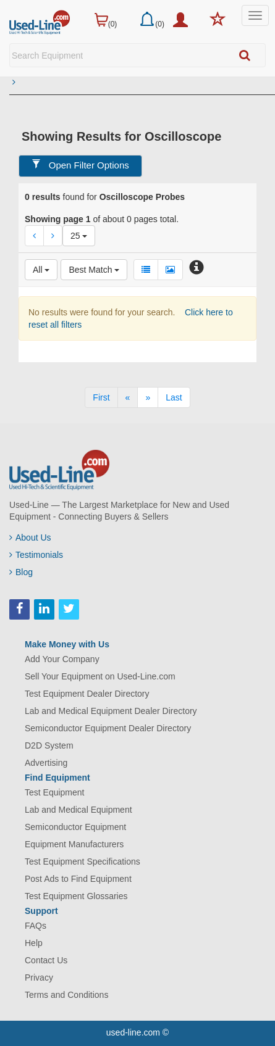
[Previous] (127, 397)
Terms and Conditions (66, 995)
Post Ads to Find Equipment (78, 879)
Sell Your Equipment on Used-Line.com (100, 676)
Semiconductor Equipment (75, 827)
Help (34, 943)
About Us (30, 537)
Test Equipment (55, 792)
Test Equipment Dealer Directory (87, 694)
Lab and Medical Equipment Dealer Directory (111, 711)
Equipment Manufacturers (74, 844)
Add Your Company (62, 659)
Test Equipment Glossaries (76, 896)
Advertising (46, 763)
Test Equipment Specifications (82, 861)
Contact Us (46, 960)
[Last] (174, 397)
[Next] (147, 397)
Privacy (39, 977)
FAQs (35, 926)
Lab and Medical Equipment (78, 810)
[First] (101, 397)
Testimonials (36, 555)
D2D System (49, 745)
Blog (21, 572)
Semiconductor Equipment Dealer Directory (108, 728)
